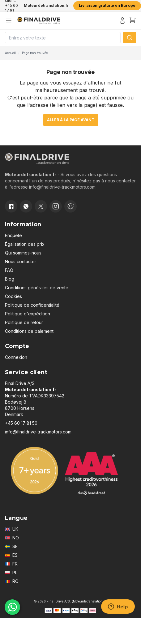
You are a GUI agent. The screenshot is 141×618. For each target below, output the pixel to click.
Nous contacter (20, 261)
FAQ (9, 270)
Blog (9, 279)
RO (12, 581)
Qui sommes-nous (23, 252)
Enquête (13, 235)
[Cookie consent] (70, 206)
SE (11, 546)
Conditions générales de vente (36, 287)
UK (11, 529)
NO (12, 537)
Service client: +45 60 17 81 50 (12, 5)
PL (11, 572)
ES (11, 555)
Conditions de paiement (29, 331)
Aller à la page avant (70, 119)
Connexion (16, 357)
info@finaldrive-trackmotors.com (38, 431)
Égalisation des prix (25, 244)
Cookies (13, 296)
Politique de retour (24, 322)
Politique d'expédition (27, 313)
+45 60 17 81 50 (21, 423)
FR (11, 563)
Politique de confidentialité (32, 305)
